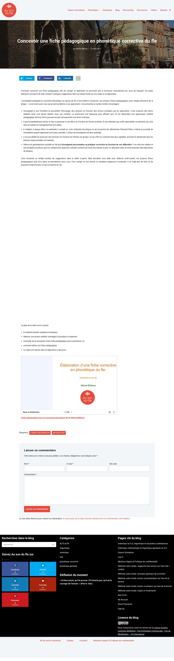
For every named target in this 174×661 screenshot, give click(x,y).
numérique (64, 556)
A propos (83, 644)
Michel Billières (82, 49)
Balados (163, 10)
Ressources (142, 10)
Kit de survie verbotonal (49, 644)
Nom (26, 466)
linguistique (65, 551)
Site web (113, 466)
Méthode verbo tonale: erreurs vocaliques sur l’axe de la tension (145, 589)
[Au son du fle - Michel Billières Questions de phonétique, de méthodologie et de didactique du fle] (9, 10)
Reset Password (125, 607)
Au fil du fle (64, 547)
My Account (123, 603)
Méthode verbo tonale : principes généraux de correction (141, 577)
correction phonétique (40, 435)
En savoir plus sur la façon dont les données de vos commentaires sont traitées (97, 522)
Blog (117, 10)
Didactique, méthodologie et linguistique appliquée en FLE (142, 551)
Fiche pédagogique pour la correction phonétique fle (45, 420)
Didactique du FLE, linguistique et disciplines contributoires (143, 547)
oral (61, 560)
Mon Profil (122, 598)
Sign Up (121, 612)
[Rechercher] (170, 10)
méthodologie (59, 435)
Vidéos (154, 10)
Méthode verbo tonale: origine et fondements (137, 594)
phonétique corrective (69, 565)
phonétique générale (68, 569)
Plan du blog (127, 10)
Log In (120, 560)
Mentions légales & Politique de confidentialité (137, 565)
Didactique (106, 10)
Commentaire (30, 477)
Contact (69, 644)
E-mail (70, 466)
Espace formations (75, 10)
